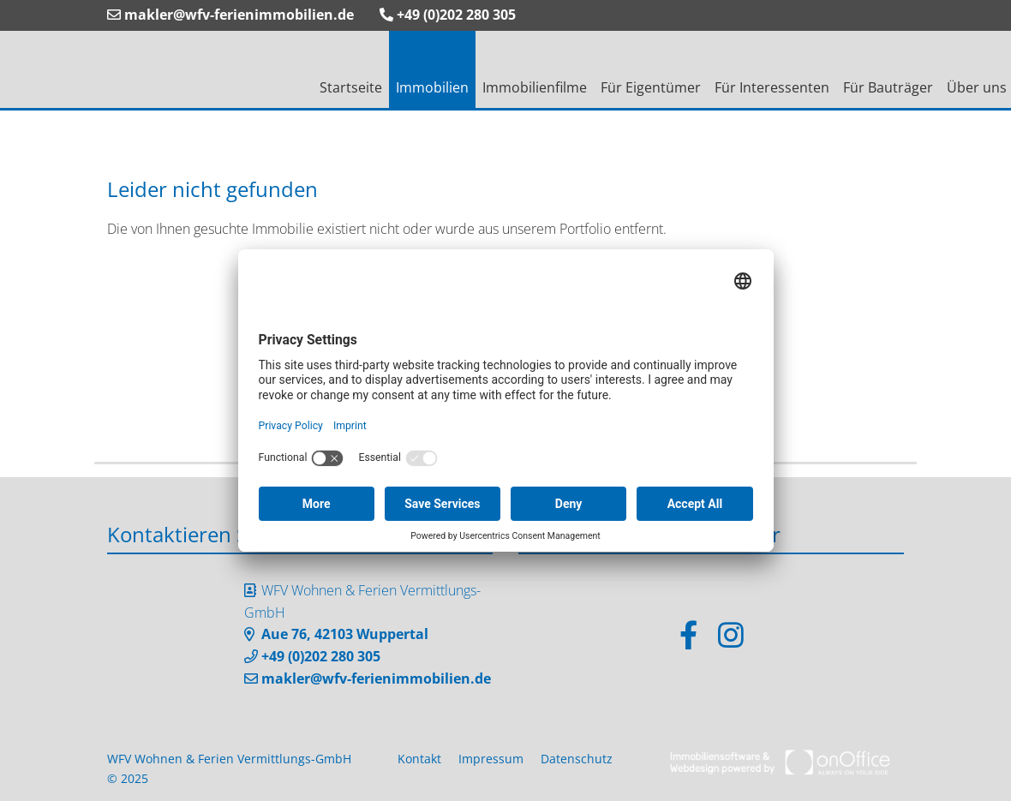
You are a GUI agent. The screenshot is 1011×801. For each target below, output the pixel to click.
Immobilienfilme (534, 87)
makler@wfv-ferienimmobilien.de (230, 14)
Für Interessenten (772, 87)
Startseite (351, 87)
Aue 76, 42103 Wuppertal (344, 634)
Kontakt (419, 758)
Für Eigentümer (651, 87)
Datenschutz (577, 758)
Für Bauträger (888, 87)
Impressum (490, 758)
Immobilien (432, 87)
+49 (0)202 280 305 (448, 14)
